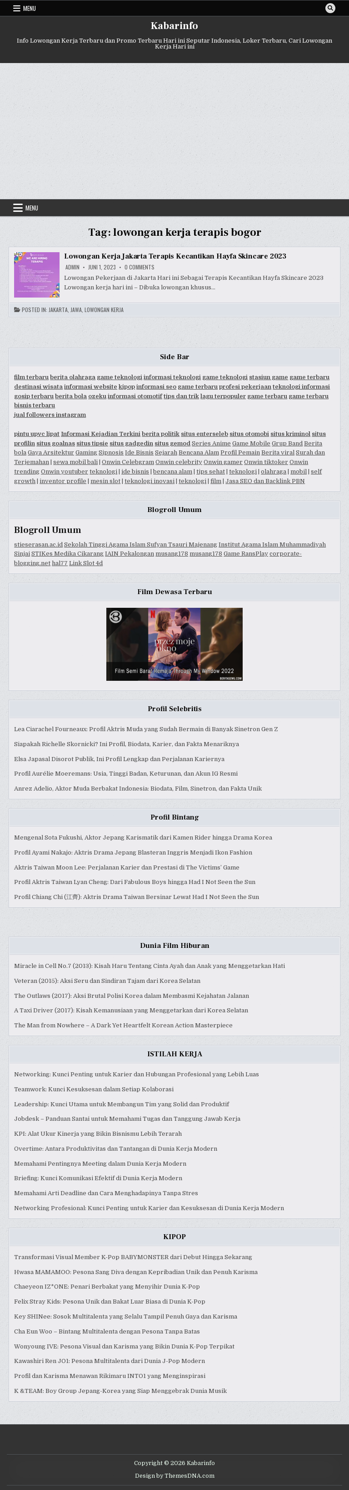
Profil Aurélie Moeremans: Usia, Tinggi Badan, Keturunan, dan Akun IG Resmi (126, 773)
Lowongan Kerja (104, 310)
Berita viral (277, 452)
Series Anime (211, 443)
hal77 (60, 563)
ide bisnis (135, 471)
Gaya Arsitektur (51, 452)
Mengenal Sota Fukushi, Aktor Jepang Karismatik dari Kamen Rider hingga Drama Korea (143, 837)
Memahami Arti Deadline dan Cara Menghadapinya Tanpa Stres (106, 1193)
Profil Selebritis (175, 708)
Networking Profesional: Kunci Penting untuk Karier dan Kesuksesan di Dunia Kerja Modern (149, 1208)
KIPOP (174, 1236)
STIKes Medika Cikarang (67, 553)
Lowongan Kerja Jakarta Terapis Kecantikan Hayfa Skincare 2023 (175, 256)
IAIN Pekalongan (129, 553)
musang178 (171, 553)
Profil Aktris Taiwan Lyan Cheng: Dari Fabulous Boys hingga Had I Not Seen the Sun (134, 882)
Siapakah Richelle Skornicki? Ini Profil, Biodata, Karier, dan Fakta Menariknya (126, 744)
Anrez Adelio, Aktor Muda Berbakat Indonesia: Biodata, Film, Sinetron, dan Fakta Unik (138, 788)
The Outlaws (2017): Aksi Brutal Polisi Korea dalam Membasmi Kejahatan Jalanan (131, 995)
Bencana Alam (199, 452)
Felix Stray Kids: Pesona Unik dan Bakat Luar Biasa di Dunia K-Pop (109, 1301)
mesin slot (105, 481)
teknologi (103, 471)
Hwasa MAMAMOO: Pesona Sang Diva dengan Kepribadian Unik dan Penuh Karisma (136, 1272)
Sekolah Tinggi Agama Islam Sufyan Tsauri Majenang (140, 544)
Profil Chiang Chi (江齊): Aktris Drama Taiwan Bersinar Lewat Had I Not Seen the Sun (136, 897)
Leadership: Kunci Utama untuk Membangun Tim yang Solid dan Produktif (121, 1104)
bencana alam (172, 471)
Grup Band (287, 443)
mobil (298, 471)
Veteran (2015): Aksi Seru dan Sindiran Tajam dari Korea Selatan (107, 980)
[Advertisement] (174, 131)
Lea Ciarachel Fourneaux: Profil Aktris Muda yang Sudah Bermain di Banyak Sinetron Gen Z (146, 729)
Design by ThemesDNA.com (174, 1476)
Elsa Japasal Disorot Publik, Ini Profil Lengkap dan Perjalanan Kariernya (119, 759)
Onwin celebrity (178, 462)
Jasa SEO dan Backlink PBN (265, 481)
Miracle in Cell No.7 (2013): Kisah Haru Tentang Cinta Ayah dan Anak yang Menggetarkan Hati (149, 965)
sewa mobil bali (75, 462)
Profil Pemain (240, 452)
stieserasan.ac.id (38, 544)
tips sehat (210, 471)
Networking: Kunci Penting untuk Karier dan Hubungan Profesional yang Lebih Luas (136, 1074)
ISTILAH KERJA (174, 1054)
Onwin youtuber (64, 471)
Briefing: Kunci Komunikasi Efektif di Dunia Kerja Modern (98, 1178)
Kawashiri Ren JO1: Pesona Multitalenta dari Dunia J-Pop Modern (109, 1361)
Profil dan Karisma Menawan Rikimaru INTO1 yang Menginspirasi (109, 1376)
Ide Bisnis (139, 452)
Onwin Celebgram (128, 462)
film (215, 481)
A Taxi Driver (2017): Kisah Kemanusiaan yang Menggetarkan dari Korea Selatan (131, 1010)
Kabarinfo (174, 26)
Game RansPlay (246, 553)
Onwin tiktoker (266, 462)
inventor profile (63, 481)
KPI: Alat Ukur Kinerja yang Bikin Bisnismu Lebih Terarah (98, 1133)
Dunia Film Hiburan (174, 945)
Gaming (86, 452)
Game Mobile (251, 443)
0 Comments (140, 267)
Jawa (76, 310)
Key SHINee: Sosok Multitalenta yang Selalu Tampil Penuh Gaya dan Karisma (125, 1316)
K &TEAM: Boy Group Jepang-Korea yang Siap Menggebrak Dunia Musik (120, 1390)
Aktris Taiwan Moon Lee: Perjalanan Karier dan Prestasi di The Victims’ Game (126, 867)
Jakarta (58, 310)
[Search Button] (330, 8)
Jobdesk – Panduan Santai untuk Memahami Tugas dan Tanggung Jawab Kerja (127, 1118)
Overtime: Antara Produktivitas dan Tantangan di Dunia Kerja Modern (115, 1148)
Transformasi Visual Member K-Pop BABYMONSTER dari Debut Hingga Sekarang (133, 1257)
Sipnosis (111, 452)
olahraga (273, 471)
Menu (29, 8)
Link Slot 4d (86, 563)
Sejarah (166, 452)
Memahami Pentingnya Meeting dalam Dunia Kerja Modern (100, 1163)
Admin (72, 267)
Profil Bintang (174, 817)
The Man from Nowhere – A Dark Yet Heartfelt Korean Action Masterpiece (123, 1025)
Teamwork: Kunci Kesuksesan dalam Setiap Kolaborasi (94, 1089)
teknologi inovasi (149, 481)
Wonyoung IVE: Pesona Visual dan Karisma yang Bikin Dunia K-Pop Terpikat (124, 1346)
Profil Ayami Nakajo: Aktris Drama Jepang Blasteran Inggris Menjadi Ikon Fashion (133, 852)
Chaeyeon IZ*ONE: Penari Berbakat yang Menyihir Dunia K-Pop (107, 1286)
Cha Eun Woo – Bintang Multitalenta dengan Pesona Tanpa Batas (107, 1331)
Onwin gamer (223, 462)
